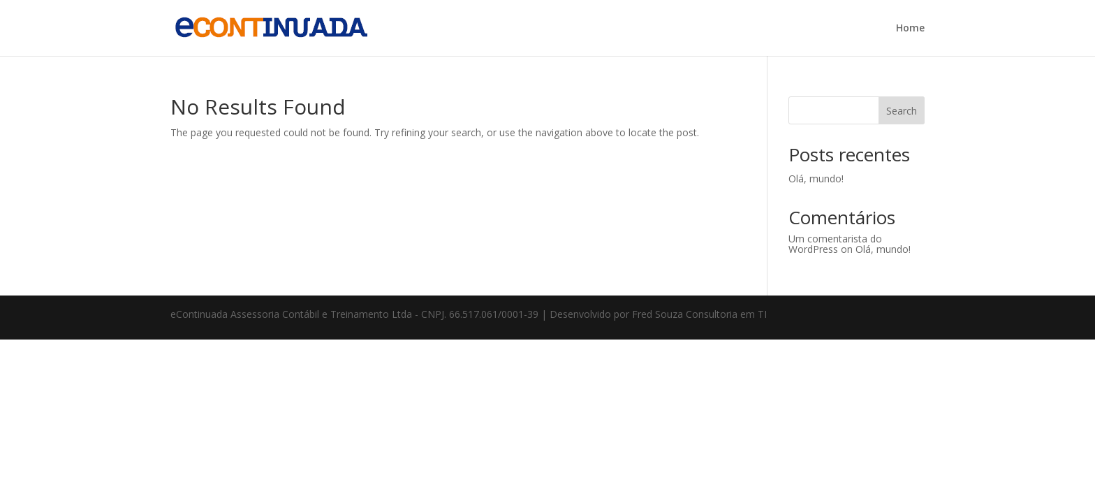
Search (901, 110)
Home (910, 28)
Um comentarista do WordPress (835, 244)
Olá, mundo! (816, 178)
